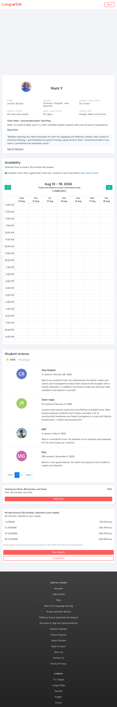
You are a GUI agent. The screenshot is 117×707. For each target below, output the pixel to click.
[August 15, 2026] (64, 199)
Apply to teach (58, 646)
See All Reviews (15, 149)
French (58, 702)
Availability (58, 558)
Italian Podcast (58, 640)
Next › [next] (29, 475)
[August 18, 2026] (106, 199)
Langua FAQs (58, 685)
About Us (58, 652)
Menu (109, 4)
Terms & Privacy (58, 663)
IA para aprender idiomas (58, 611)
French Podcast (58, 635)
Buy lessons (58, 552)
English (58, 697)
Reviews (58, 588)
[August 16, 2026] (78, 199)
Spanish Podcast (58, 629)
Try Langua (58, 679)
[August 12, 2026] (21, 199)
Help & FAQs (58, 594)
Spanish (59, 691)
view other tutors (89, 173)
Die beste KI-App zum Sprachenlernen (59, 623)
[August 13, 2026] (36, 199)
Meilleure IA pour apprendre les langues (58, 617)
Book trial (58, 499)
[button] (12, 129)
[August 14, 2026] (50, 199)
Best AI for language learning (58, 606)
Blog (58, 600)
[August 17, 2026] (92, 199)
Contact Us (58, 658)
